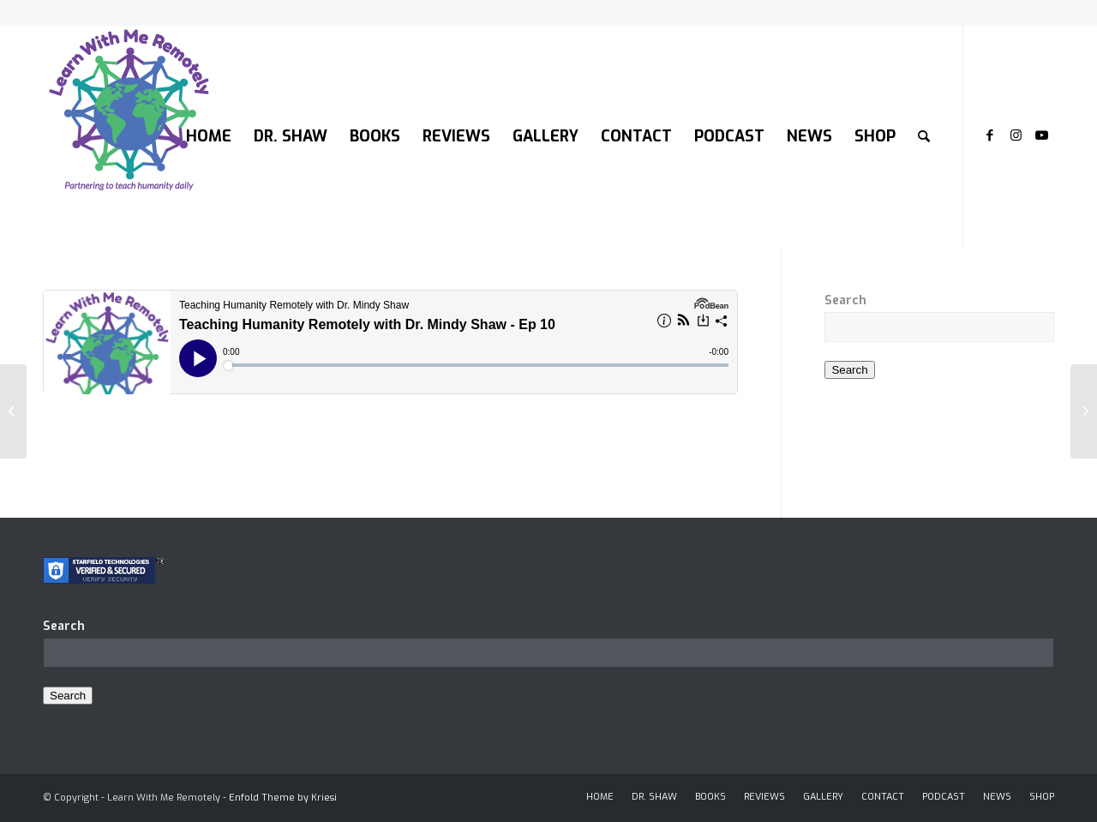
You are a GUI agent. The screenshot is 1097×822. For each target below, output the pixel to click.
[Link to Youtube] (1041, 135)
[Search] (924, 136)
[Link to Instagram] (1015, 135)
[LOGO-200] (128, 136)
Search (845, 300)
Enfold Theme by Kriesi (283, 797)
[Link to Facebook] (990, 135)
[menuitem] (209, 136)
